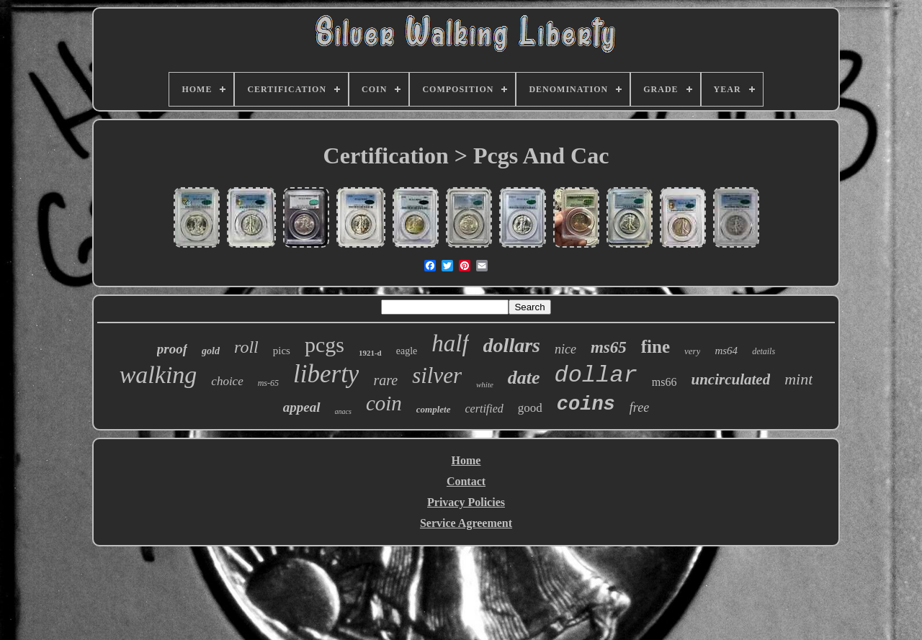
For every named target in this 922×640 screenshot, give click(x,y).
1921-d (370, 352)
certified (484, 408)
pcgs (324, 344)
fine (655, 346)
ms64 (726, 350)
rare (385, 380)
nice (565, 349)
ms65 (609, 347)
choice (227, 381)
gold (211, 351)
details (763, 351)
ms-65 (268, 383)
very (692, 351)
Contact (466, 481)
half (449, 343)
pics (281, 350)
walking (158, 374)
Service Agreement (466, 523)
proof (172, 348)
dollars (511, 345)
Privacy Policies (466, 502)
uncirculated (731, 379)
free (639, 407)
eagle (407, 351)
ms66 (664, 382)
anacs (343, 411)
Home (466, 460)
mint (798, 379)
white (484, 384)
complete (433, 409)
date (524, 377)
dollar (596, 375)
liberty (326, 374)
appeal (302, 407)
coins (586, 404)
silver (437, 375)
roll (246, 347)
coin (384, 403)
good (530, 408)
